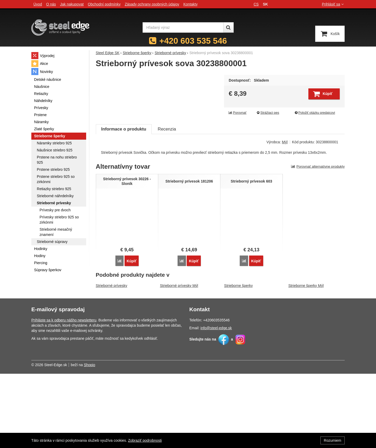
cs (256, 4)
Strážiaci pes (267, 113)
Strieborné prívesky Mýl (179, 360)
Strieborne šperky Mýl (306, 360)
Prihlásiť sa (333, 4)
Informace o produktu (123, 203)
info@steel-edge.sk (216, 402)
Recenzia (167, 203)
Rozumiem (332, 440)
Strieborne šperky (238, 360)
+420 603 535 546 (193, 41)
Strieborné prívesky (111, 360)
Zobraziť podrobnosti (145, 440)
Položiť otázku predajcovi (314, 113)
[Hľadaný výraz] (183, 27)
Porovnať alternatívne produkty (318, 241)
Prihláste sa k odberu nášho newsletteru (63, 394)
